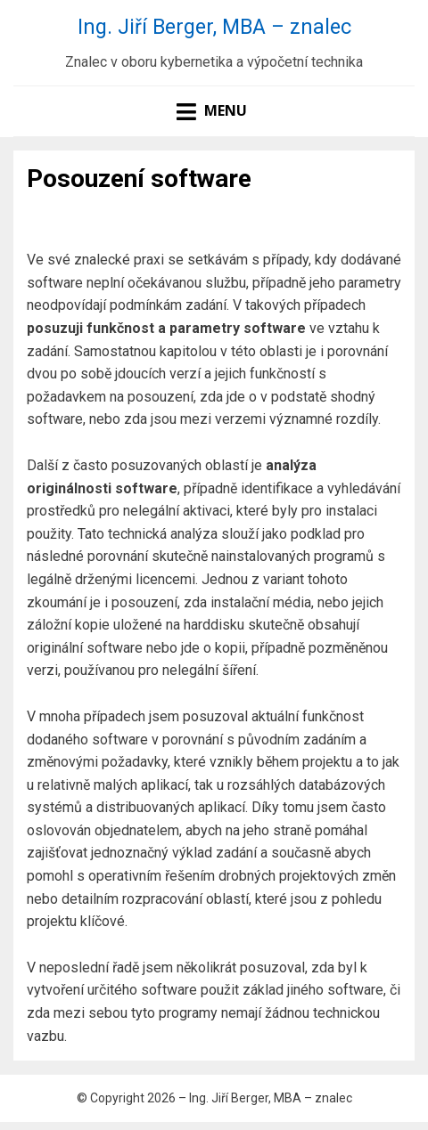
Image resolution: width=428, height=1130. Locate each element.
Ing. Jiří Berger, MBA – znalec (214, 26)
